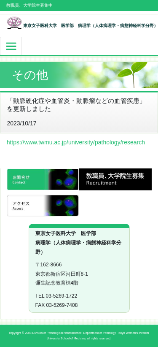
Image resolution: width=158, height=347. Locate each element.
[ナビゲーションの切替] (11, 46)
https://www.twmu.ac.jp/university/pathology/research (76, 142)
